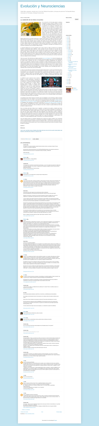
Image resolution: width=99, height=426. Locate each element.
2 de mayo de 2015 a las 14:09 (28, 169)
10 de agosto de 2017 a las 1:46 (28, 314)
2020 (68, 41)
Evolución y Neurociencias (42, 6)
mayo (69, 60)
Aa (23, 360)
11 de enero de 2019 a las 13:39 (28, 389)
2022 (68, 38)
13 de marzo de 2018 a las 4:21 (28, 333)
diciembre (69, 50)
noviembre (70, 51)
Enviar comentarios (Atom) (29, 413)
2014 (68, 79)
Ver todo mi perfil (74, 89)
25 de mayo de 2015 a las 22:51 (28, 251)
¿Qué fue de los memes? (72, 68)
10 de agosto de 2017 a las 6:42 (28, 320)
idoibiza (24, 311)
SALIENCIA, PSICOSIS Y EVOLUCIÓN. (72, 67)
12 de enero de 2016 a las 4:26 (28, 289)
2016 (68, 47)
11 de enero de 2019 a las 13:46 (28, 399)
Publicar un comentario (26, 409)
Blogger (55, 420)
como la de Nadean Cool (47, 58)
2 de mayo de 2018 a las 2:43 (28, 357)
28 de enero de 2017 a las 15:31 (28, 308)
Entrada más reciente (24, 411)
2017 (68, 45)
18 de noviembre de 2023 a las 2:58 (29, 407)
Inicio (42, 411)
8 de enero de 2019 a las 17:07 (28, 378)
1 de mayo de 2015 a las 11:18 (28, 160)
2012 (68, 82)
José (24, 274)
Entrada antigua (59, 411)
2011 (68, 83)
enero (69, 77)
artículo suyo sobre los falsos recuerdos (53, 102)
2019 (68, 42)
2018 (68, 44)
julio (69, 57)
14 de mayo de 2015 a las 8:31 (28, 237)
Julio (24, 179)
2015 (68, 48)
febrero (69, 75)
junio (69, 58)
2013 (68, 80)
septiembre (70, 54)
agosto (69, 55)
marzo (69, 74)
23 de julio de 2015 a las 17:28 (28, 271)
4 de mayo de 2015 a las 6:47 (28, 187)
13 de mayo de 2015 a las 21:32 (28, 215)
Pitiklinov (25, 157)
